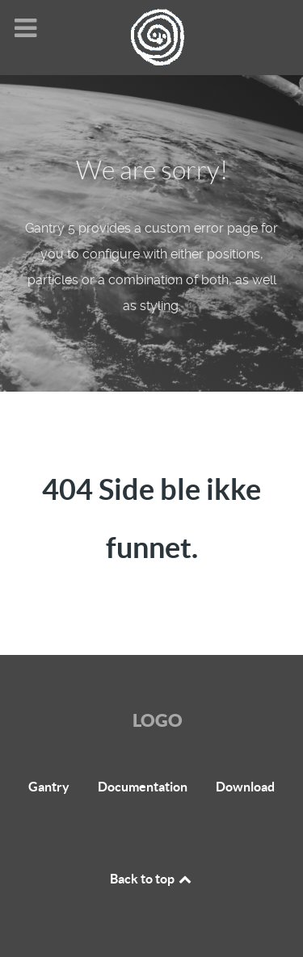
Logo (158, 720)
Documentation (142, 786)
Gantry (48, 786)
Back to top (152, 878)
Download (245, 786)
